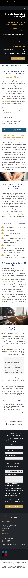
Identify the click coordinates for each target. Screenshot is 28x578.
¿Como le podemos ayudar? (11, 474)
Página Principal (13, 65)
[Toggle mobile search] (25, 8)
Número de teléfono (10, 455)
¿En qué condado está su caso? (12, 469)
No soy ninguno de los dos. (12, 466)
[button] (14, 130)
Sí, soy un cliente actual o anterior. (14, 463)
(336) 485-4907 (5, 530)
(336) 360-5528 (5, 541)
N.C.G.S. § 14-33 (11, 194)
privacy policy (15, 567)
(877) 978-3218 (18, 1)
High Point (9, 214)
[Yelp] (6, 554)
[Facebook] (3, 552)
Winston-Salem (21, 214)
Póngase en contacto (13, 420)
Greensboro (14, 214)
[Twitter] (3, 554)
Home (3, 65)
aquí (16, 499)
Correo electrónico (9, 450)
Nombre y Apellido (9, 444)
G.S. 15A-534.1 (8, 351)
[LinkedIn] (6, 552)
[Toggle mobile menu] (27, 8)
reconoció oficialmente (9, 281)
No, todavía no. (9, 465)
